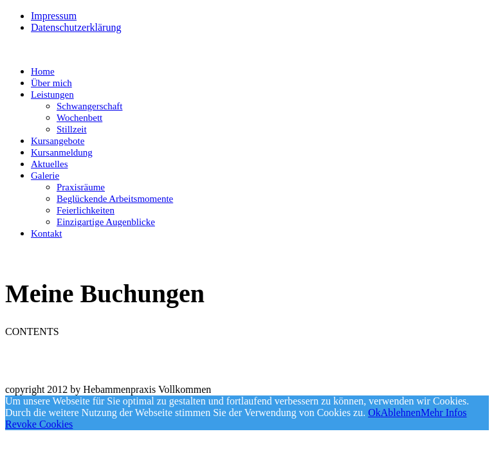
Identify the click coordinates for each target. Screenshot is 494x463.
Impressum (54, 15)
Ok (374, 412)
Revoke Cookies (39, 424)
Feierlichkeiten (85, 210)
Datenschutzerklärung (76, 27)
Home (43, 71)
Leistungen (52, 94)
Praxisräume (81, 187)
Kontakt (46, 233)
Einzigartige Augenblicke (106, 222)
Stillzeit (72, 129)
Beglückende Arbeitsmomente (115, 199)
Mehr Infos (444, 412)
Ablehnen (401, 412)
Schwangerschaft (89, 106)
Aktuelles (49, 164)
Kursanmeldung (62, 152)
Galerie (45, 175)
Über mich (51, 83)
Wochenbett (79, 118)
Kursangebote (57, 141)
